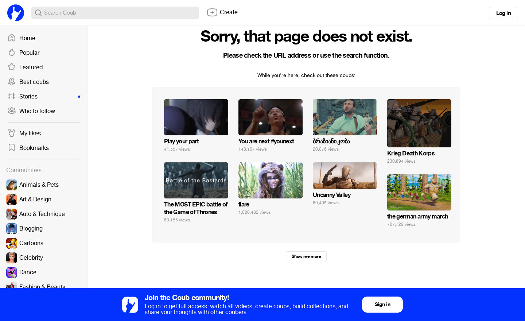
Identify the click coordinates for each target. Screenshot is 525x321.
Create (222, 12)
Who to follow (31, 111)
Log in (503, 13)
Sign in (382, 304)
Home (21, 38)
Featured (25, 67)
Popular (23, 53)
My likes (24, 133)
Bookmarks (28, 148)
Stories (43, 97)
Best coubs (28, 82)
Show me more (306, 256)
